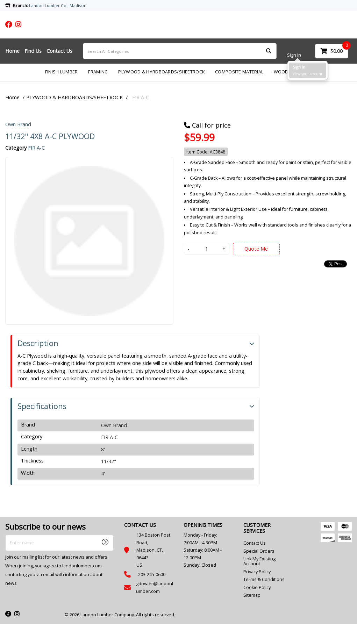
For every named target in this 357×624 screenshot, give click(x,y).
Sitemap (251, 595)
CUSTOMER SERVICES (257, 528)
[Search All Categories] (180, 51)
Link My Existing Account (259, 561)
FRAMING (98, 72)
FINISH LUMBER (61, 72)
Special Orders (258, 551)
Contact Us (59, 51)
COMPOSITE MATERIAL (239, 72)
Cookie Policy (257, 587)
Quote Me (256, 248)
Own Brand (18, 124)
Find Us (33, 51)
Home (12, 51)
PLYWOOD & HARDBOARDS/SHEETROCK (161, 72)
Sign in (299, 67)
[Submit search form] (268, 51)
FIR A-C (140, 97)
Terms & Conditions (264, 579)
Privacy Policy (257, 572)
